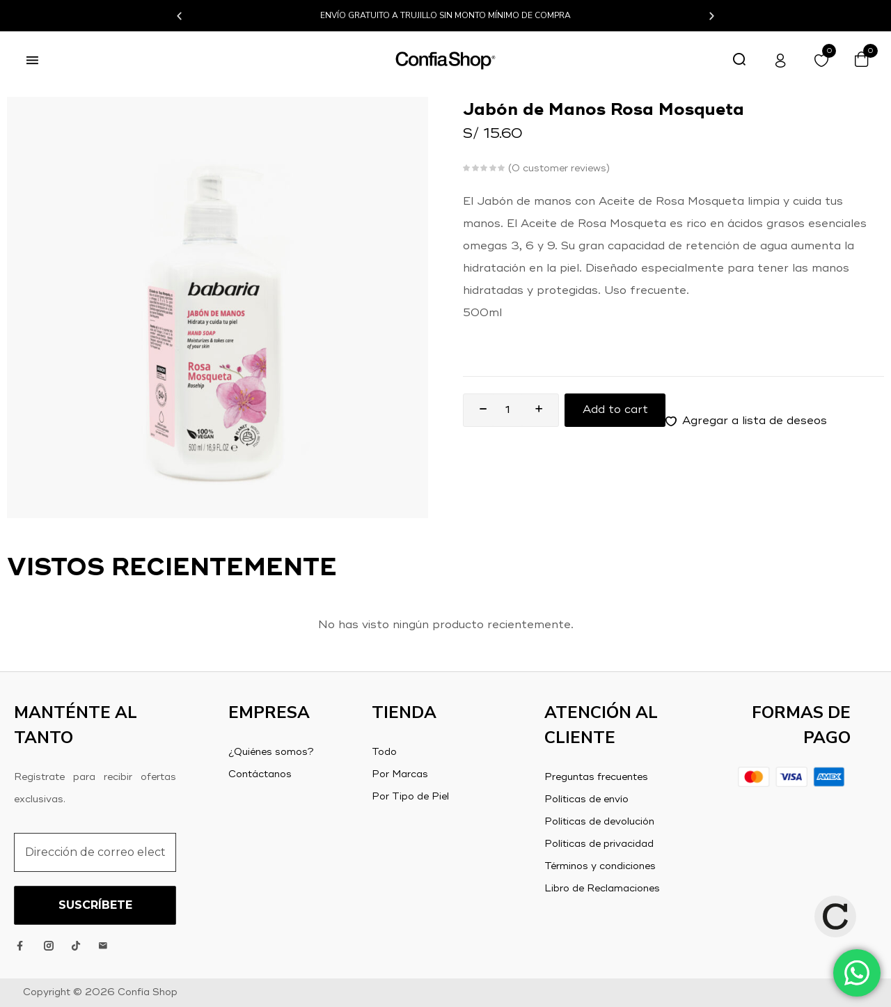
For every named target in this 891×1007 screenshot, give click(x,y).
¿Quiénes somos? (271, 752)
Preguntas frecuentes (596, 777)
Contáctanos (260, 774)
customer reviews (559, 168)
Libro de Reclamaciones (602, 888)
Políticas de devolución (599, 822)
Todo (384, 752)
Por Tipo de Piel (410, 797)
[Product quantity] (507, 410)
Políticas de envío (586, 799)
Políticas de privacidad (599, 844)
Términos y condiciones (600, 866)
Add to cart (615, 410)
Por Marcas (400, 774)
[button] (179, 15)
